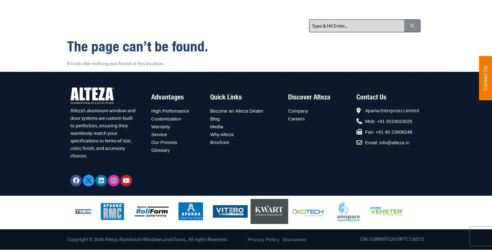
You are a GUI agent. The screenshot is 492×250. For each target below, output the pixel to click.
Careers (296, 118)
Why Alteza (222, 134)
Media (216, 126)
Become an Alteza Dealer (236, 111)
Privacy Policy (264, 239)
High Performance (170, 111)
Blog (215, 118)
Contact (375, 8)
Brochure (219, 142)
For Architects (295, 8)
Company (298, 111)
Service (159, 134)
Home (161, 8)
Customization (166, 118)
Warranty (160, 126)
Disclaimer (295, 239)
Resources (340, 8)
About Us (193, 8)
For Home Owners (242, 8)
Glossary (160, 150)
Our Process (164, 142)
